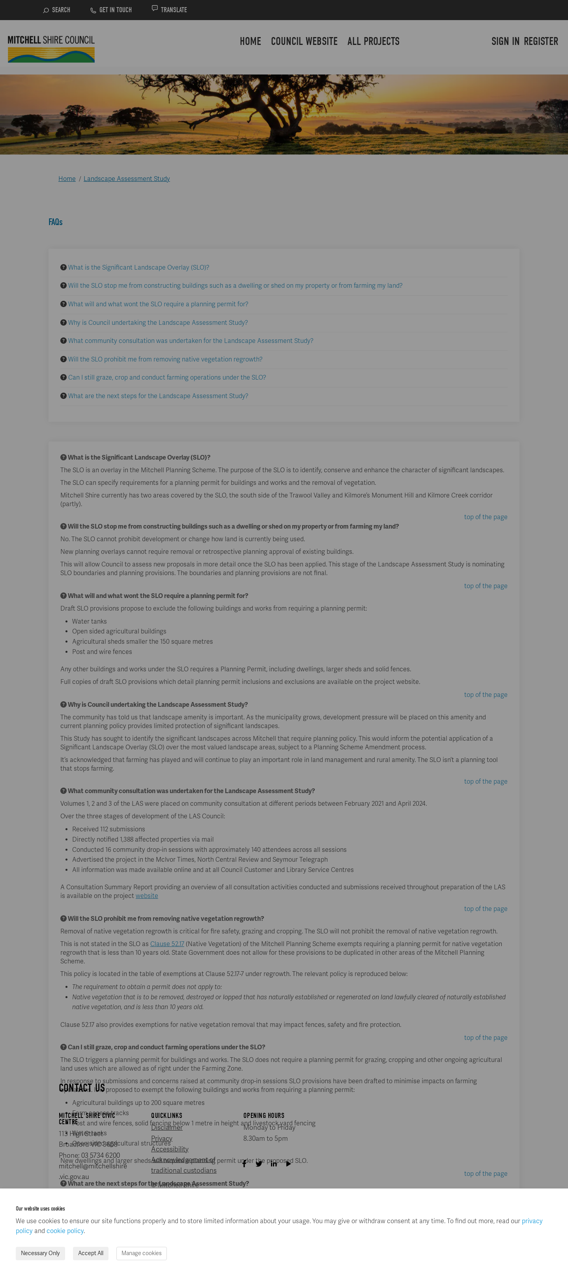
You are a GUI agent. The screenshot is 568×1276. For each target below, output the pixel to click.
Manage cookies (141, 1253)
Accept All (90, 1253)
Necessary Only (40, 1253)
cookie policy (65, 1231)
